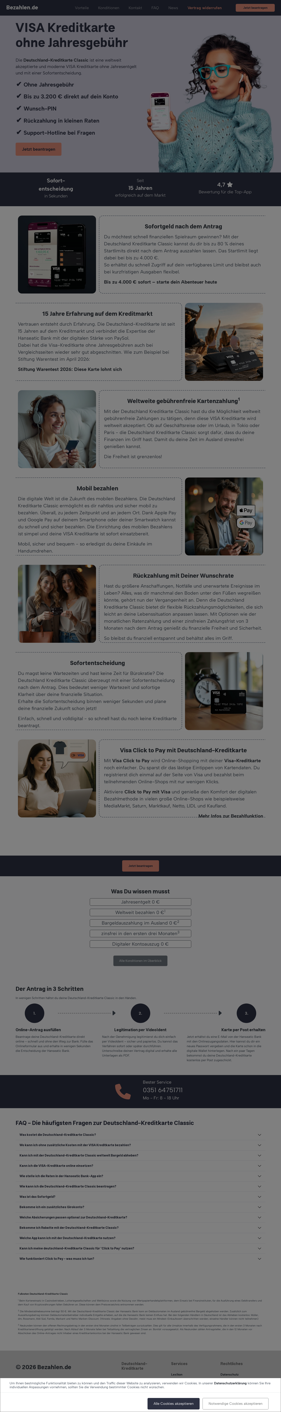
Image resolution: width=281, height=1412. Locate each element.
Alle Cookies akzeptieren (174, 1403)
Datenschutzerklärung (230, 1383)
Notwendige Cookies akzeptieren (235, 1403)
